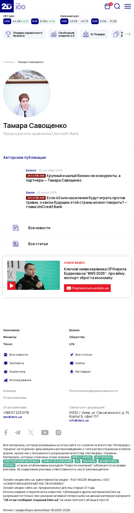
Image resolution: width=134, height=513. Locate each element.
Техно (7, 344)
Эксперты (16, 363)
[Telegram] (17, 432)
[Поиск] (117, 6)
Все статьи (38, 243)
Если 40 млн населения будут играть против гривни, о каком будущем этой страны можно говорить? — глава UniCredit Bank (76, 202)
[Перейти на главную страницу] (7, 6)
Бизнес (31, 170)
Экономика (11, 330)
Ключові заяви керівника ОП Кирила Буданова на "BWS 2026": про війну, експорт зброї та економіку (95, 273)
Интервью (83, 371)
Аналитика (17, 371)
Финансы (9, 337)
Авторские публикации (24, 157)
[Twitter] (30, 432)
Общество (77, 337)
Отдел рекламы (14, 398)
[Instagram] (58, 432)
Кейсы (80, 363)
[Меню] (128, 6)
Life (72, 344)
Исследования (20, 380)
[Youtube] (44, 432)
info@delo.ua (79, 420)
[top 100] (20, 6)
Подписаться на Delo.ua (90, 288)
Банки (30, 192)
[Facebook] (6, 432)
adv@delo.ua (12, 416)
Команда (9, 391)
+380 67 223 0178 (16, 413)
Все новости (39, 227)
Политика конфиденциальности (93, 391)
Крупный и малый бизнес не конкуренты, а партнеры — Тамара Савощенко (73, 177)
